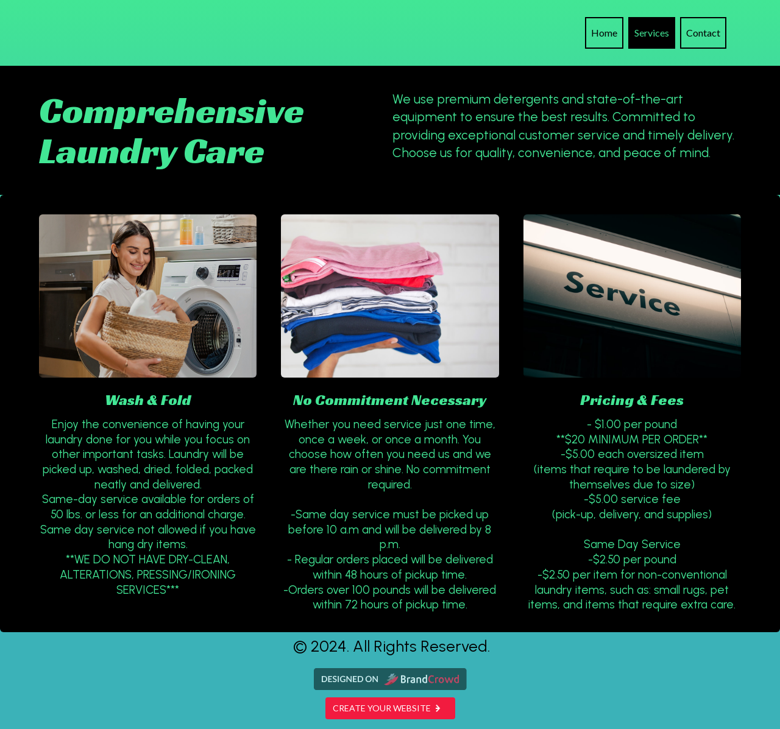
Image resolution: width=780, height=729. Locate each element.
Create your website (390, 708)
